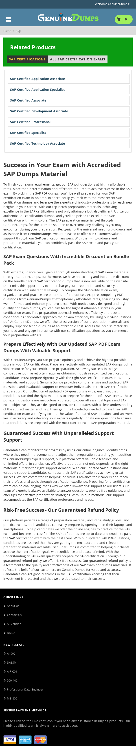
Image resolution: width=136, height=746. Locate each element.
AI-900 (11, 653)
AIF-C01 (12, 671)
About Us (13, 606)
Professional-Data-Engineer (25, 689)
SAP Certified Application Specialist (37, 89)
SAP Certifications (27, 59)
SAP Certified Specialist (28, 133)
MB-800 (12, 698)
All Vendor (14, 624)
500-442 (12, 680)
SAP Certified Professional (30, 122)
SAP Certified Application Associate (37, 79)
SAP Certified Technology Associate (37, 143)
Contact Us (14, 615)
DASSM (12, 662)
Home (7, 31)
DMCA (11, 633)
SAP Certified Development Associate (39, 111)
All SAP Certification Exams (77, 59)
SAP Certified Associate (28, 100)
